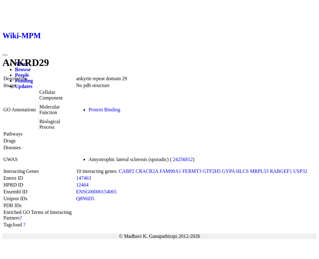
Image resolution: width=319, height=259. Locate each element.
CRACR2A (147, 171)
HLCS (242, 171)
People (22, 75)
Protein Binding (104, 109)
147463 (83, 178)
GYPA (228, 171)
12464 (82, 184)
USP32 (300, 171)
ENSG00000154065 (96, 191)
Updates (23, 86)
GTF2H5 (212, 171)
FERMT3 (191, 171)
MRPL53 (259, 171)
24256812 (183, 159)
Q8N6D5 (85, 198)
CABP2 (126, 171)
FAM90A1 (170, 171)
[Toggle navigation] (4, 55)
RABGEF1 (281, 171)
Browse (23, 69)
